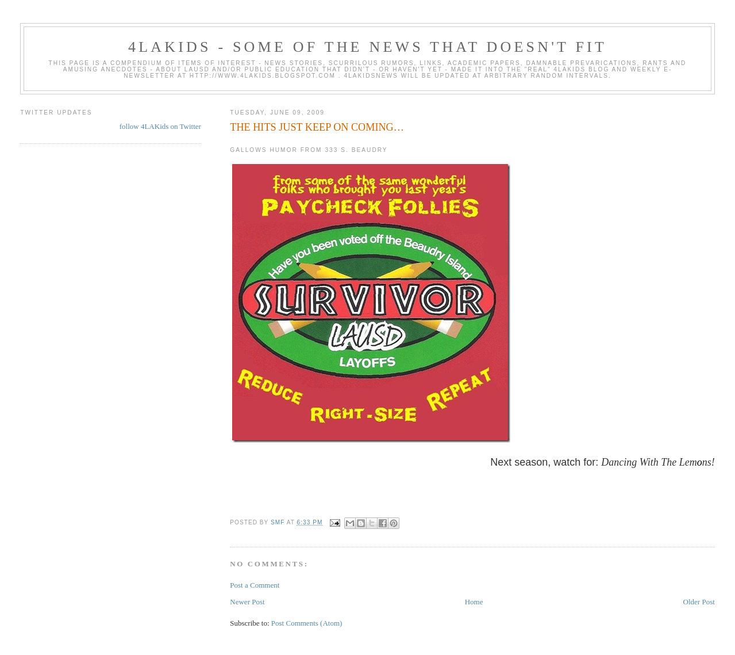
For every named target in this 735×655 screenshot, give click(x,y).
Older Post (699, 601)
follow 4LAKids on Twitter (160, 126)
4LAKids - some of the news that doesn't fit (367, 47)
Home (474, 601)
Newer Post (247, 601)
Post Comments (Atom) (307, 623)
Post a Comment (254, 585)
